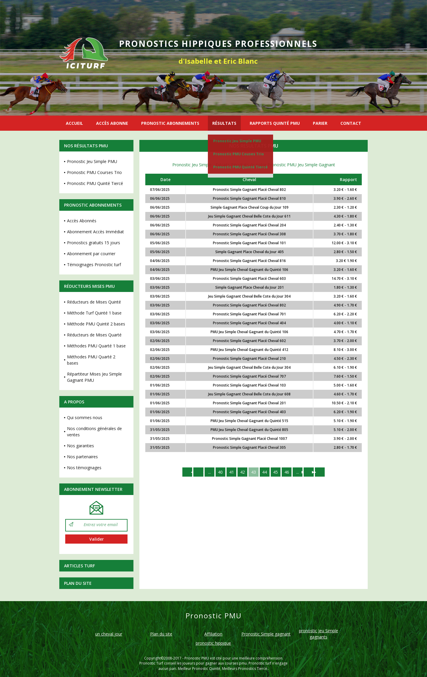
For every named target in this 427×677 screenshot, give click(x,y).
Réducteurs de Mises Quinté (94, 302)
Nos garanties (80, 445)
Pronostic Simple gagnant (266, 634)
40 (219, 472)
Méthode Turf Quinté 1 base (94, 313)
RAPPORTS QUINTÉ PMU (275, 123)
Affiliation (213, 634)
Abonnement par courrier (91, 253)
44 (264, 472)
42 (242, 472)
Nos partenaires (82, 456)
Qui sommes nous (84, 417)
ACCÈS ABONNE (112, 123)
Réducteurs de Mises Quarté (94, 335)
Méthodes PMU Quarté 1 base (96, 346)
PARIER (320, 123)
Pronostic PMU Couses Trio (238, 154)
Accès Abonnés (81, 220)
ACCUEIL (74, 123)
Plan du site (78, 583)
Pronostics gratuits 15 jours (93, 242)
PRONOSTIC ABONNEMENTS (170, 123)
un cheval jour (108, 634)
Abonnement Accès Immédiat (95, 231)
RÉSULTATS (224, 123)
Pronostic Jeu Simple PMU (237, 140)
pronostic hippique (213, 643)
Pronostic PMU (196, 658)
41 (231, 472)
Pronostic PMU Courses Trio (94, 172)
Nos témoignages (84, 467)
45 (276, 472)
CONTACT (350, 123)
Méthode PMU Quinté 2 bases (96, 324)
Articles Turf (79, 566)
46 (287, 472)
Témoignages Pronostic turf (94, 264)
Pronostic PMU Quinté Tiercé (240, 167)
